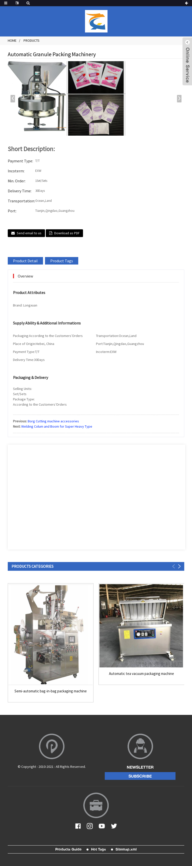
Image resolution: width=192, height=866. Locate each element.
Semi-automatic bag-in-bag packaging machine (50, 691)
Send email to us (29, 233)
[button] (179, 98)
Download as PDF (67, 233)
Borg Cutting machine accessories (53, 421)
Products (32, 40)
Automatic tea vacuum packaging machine (141, 673)
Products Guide (68, 849)
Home (12, 40)
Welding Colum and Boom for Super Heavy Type (56, 426)
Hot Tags (98, 849)
